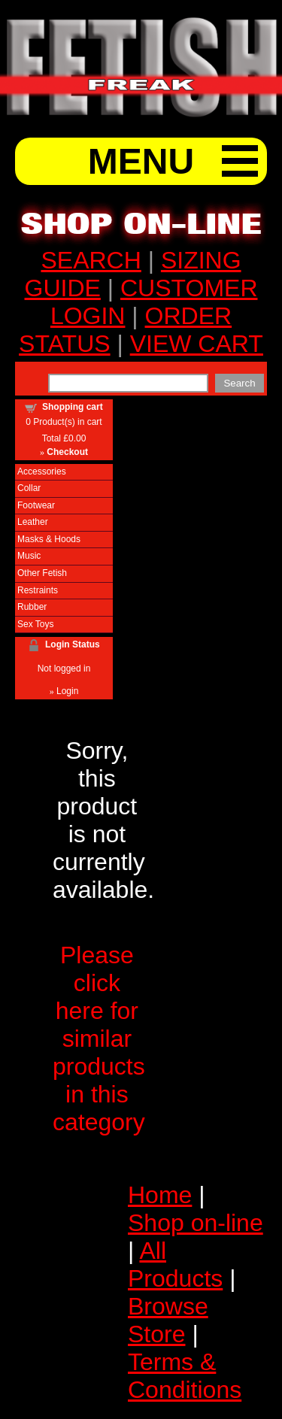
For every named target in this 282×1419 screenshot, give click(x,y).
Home (160, 1194)
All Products (175, 1264)
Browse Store (168, 1320)
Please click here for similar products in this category (99, 1038)
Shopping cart (72, 407)
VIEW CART (196, 343)
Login (67, 691)
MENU (141, 161)
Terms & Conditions (184, 1375)
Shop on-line (195, 1222)
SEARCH (91, 260)
